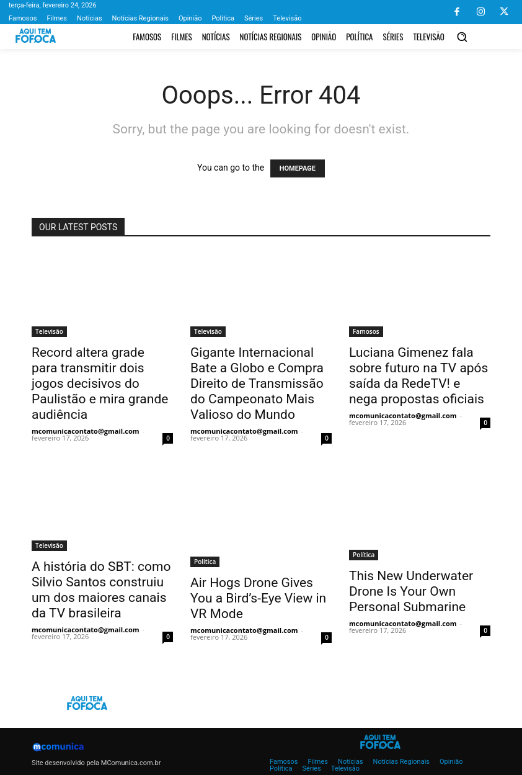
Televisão (49, 331)
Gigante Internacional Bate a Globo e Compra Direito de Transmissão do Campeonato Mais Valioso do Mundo (257, 383)
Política (205, 561)
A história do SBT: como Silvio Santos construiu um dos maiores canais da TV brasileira (101, 589)
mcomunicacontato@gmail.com (85, 431)
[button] (461, 36)
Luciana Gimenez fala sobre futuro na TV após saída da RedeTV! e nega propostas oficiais (418, 375)
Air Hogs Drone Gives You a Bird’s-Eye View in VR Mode (258, 598)
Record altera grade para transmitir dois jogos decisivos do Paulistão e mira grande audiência (100, 383)
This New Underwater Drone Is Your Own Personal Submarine (411, 591)
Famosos (366, 331)
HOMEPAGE (298, 168)
